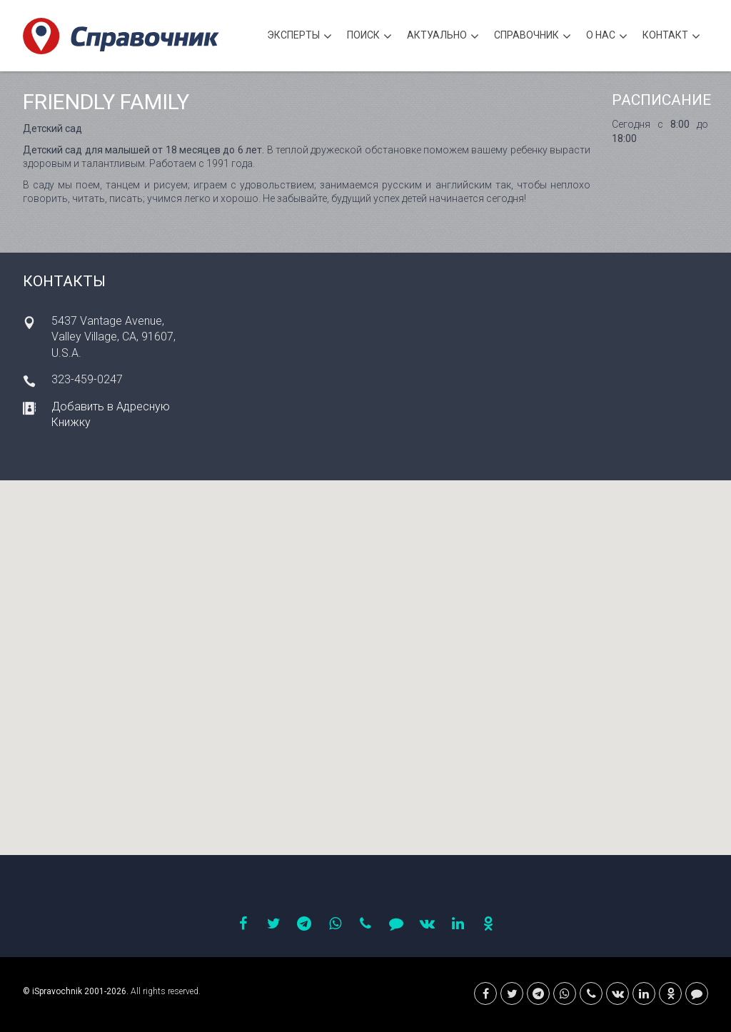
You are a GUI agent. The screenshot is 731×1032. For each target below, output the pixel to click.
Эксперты (299, 37)
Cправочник (532, 37)
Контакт (671, 37)
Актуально (443, 37)
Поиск (369, 37)
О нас (606, 37)
